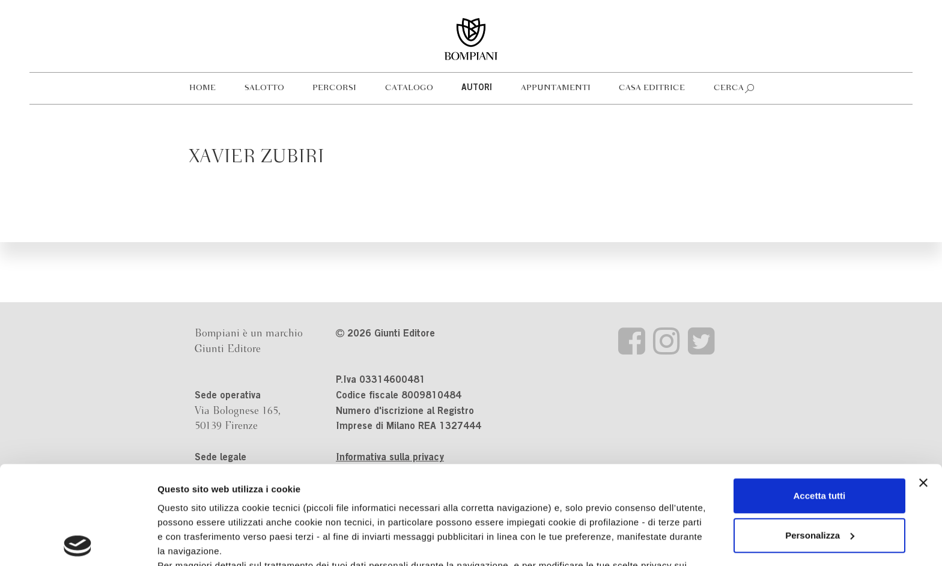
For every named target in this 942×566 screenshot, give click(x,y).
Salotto (264, 88)
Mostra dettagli (189, 542)
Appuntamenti (556, 88)
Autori (476, 88)
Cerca (729, 88)
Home (202, 88)
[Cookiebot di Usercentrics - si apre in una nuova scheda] (77, 543)
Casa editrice (652, 88)
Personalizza (819, 437)
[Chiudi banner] (923, 384)
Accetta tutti (820, 397)
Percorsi (334, 88)
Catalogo (409, 88)
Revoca (620, 510)
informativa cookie (382, 481)
